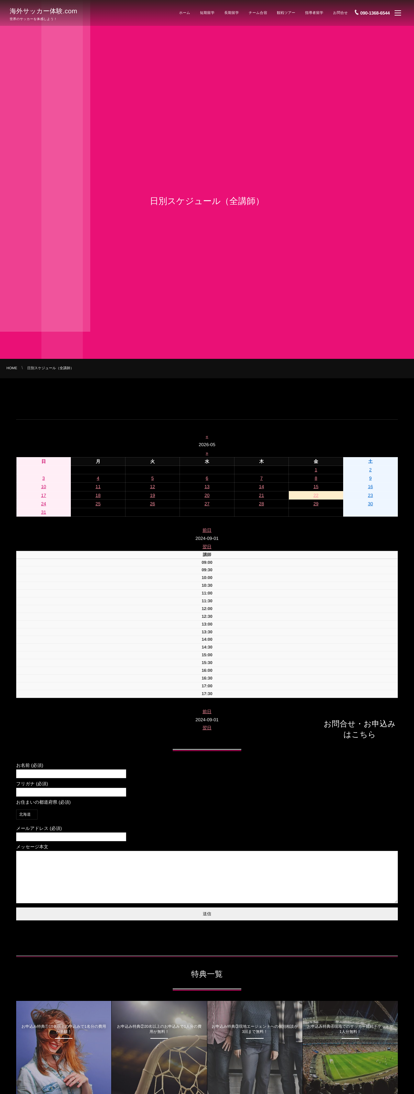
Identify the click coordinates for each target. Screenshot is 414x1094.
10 (43, 486)
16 (370, 486)
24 (43, 503)
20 (207, 495)
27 (207, 503)
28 (261, 503)
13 (207, 486)
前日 (207, 530)
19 (152, 495)
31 (43, 512)
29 (316, 503)
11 (98, 486)
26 (152, 503)
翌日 (207, 546)
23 (370, 495)
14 (261, 486)
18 (98, 495)
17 (43, 495)
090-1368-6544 (375, 11)
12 (152, 486)
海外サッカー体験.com (43, 11)
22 (316, 495)
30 (370, 503)
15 (316, 486)
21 (261, 495)
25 (98, 503)
